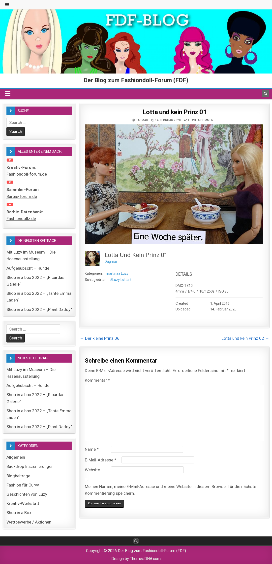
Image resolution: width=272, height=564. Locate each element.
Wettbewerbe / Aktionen (28, 522)
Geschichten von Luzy (26, 494)
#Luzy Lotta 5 (120, 280)
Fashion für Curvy (22, 485)
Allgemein (15, 457)
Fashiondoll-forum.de (26, 174)
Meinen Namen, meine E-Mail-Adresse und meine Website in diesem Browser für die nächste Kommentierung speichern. (170, 490)
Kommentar (97, 380)
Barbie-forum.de (21, 196)
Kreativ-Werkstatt (22, 503)
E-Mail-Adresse (100, 459)
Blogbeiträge (18, 475)
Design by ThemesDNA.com (136, 558)
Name (92, 449)
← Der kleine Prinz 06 (100, 338)
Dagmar (142, 120)
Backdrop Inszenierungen (30, 466)
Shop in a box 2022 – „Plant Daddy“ (39, 309)
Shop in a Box (18, 512)
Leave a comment (201, 120)
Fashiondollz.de (21, 218)
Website (92, 469)
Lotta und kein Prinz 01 (175, 112)
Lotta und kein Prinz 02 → (245, 338)
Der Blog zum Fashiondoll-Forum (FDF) (136, 80)
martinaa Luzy (117, 273)
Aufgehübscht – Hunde (27, 268)
